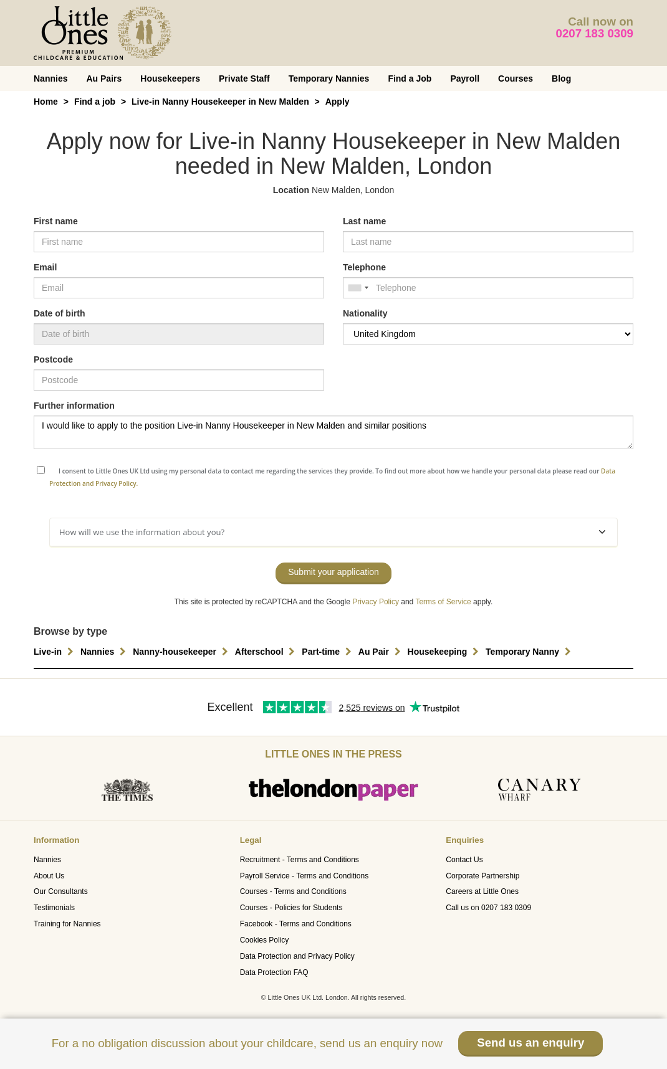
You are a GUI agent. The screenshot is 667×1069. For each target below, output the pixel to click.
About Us (49, 876)
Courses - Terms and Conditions (293, 891)
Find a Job (409, 78)
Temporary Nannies (329, 78)
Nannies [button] (104, 652)
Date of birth (59, 313)
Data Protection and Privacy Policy (297, 956)
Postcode (53, 359)
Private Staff (244, 78)
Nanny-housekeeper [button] (182, 652)
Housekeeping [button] (445, 652)
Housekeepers (170, 78)
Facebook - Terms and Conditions (296, 923)
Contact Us (464, 859)
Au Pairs (104, 78)
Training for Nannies (67, 923)
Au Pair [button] (381, 652)
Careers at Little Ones (482, 891)
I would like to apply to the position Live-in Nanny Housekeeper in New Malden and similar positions (333, 432)
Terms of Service (443, 601)
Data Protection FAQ (274, 972)
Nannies (50, 78)
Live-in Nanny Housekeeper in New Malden (220, 102)
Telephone (364, 267)
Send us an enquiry (530, 1042)
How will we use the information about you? (332, 532)
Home (46, 102)
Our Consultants (61, 891)
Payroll (464, 78)
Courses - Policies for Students (291, 907)
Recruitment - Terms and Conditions (299, 859)
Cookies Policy (264, 940)
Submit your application (333, 572)
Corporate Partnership (482, 876)
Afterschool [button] (267, 652)
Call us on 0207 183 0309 (488, 907)
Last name (364, 221)
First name (56, 221)
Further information (74, 406)
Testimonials (54, 907)
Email (45, 267)
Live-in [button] (55, 652)
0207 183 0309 (595, 33)
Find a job (94, 102)
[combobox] (357, 288)
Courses (515, 78)
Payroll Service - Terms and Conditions (304, 876)
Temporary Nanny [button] (530, 652)
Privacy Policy (375, 601)
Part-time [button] (328, 652)
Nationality (365, 313)
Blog (561, 78)
